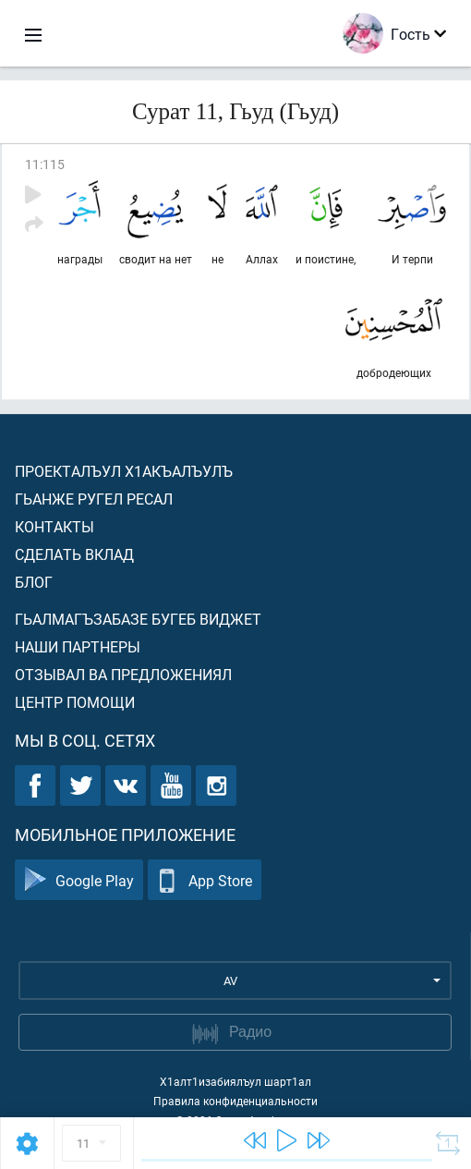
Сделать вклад (74, 554)
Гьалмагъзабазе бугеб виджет (138, 618)
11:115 (45, 164)
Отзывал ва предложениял (123, 674)
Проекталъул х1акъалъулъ (124, 471)
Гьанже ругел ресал (94, 498)
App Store (204, 880)
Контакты (54, 526)
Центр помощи (75, 702)
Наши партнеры (77, 646)
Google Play (79, 880)
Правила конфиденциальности (235, 1100)
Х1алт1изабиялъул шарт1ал (235, 1081)
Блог (34, 581)
